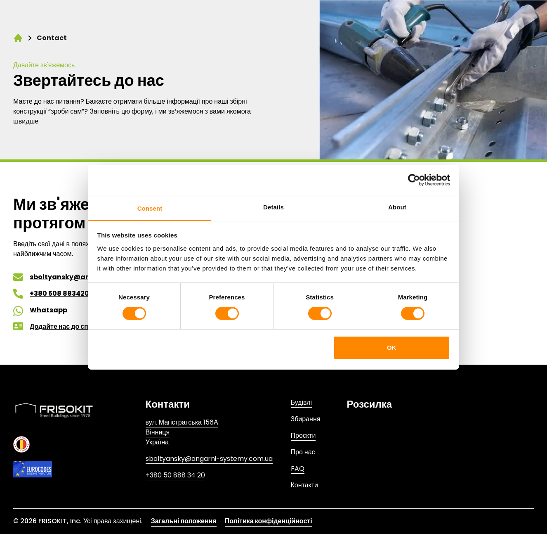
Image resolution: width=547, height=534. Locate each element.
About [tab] (397, 206)
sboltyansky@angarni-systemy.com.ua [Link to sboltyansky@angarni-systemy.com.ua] (209, 458)
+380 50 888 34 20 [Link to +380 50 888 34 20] (175, 475)
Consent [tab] (150, 207)
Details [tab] (273, 206)
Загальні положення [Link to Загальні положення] (184, 521)
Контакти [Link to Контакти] (304, 485)
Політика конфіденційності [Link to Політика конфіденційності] (268, 521)
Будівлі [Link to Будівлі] (301, 402)
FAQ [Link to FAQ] (297, 468)
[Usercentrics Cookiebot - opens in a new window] (414, 180)
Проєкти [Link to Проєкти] (303, 435)
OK (391, 347)
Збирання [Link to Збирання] (306, 419)
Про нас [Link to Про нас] (303, 452)
